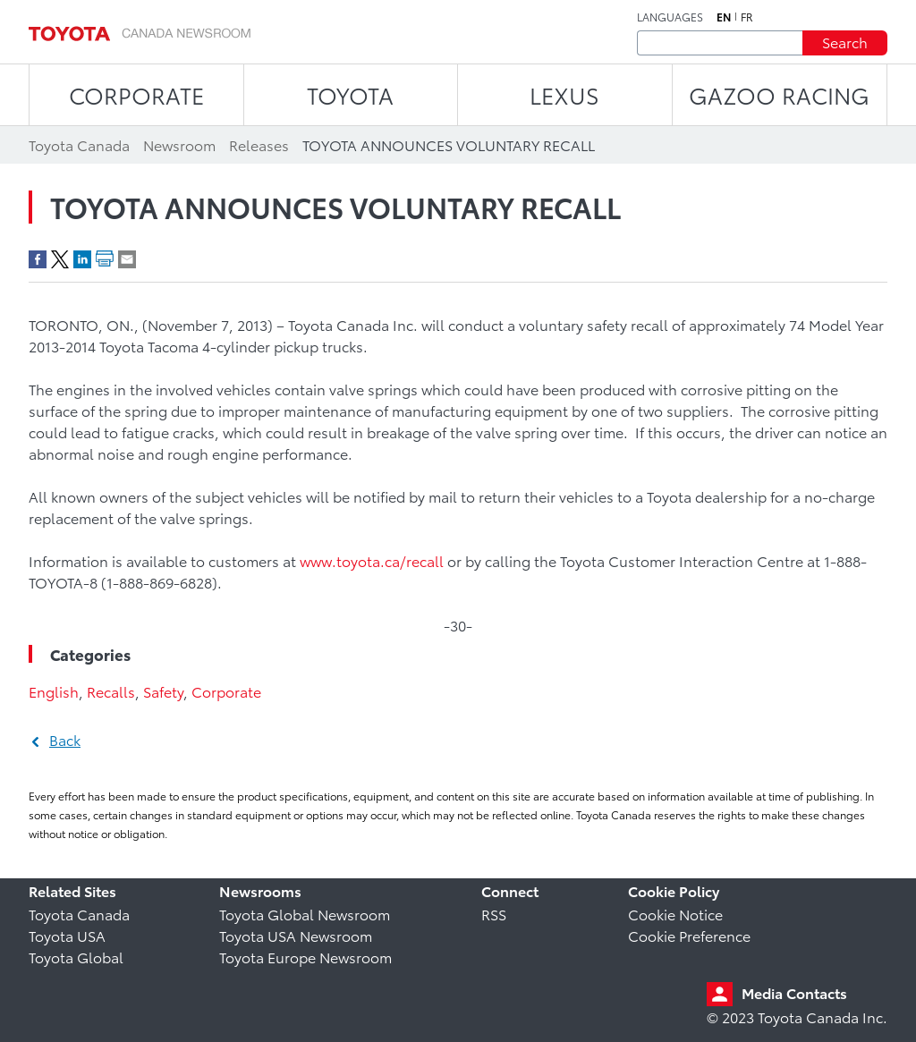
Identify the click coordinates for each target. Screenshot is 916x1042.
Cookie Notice (675, 913)
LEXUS (564, 94)
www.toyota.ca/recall (372, 560)
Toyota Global (76, 956)
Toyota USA (67, 935)
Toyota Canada (79, 913)
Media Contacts (794, 992)
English (54, 691)
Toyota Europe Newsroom (305, 956)
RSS (493, 913)
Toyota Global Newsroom (304, 913)
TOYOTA (350, 94)
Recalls (111, 691)
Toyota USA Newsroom (295, 935)
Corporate (226, 691)
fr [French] (747, 17)
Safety (163, 691)
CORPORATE (136, 94)
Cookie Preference (689, 935)
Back (65, 739)
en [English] (724, 17)
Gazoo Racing (779, 94)
